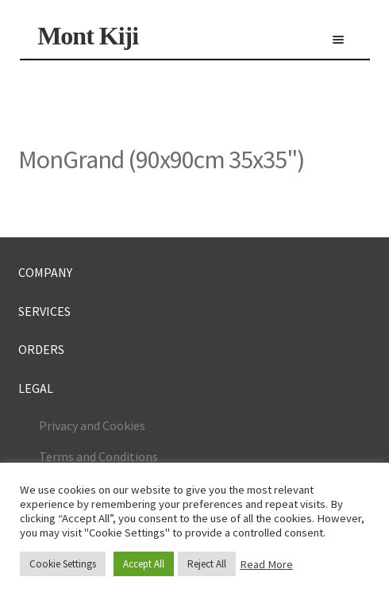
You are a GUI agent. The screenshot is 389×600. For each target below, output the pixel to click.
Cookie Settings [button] (62, 564)
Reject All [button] (206, 564)
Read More (266, 564)
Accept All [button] (143, 564)
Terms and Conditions (98, 456)
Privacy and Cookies (92, 425)
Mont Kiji (87, 35)
